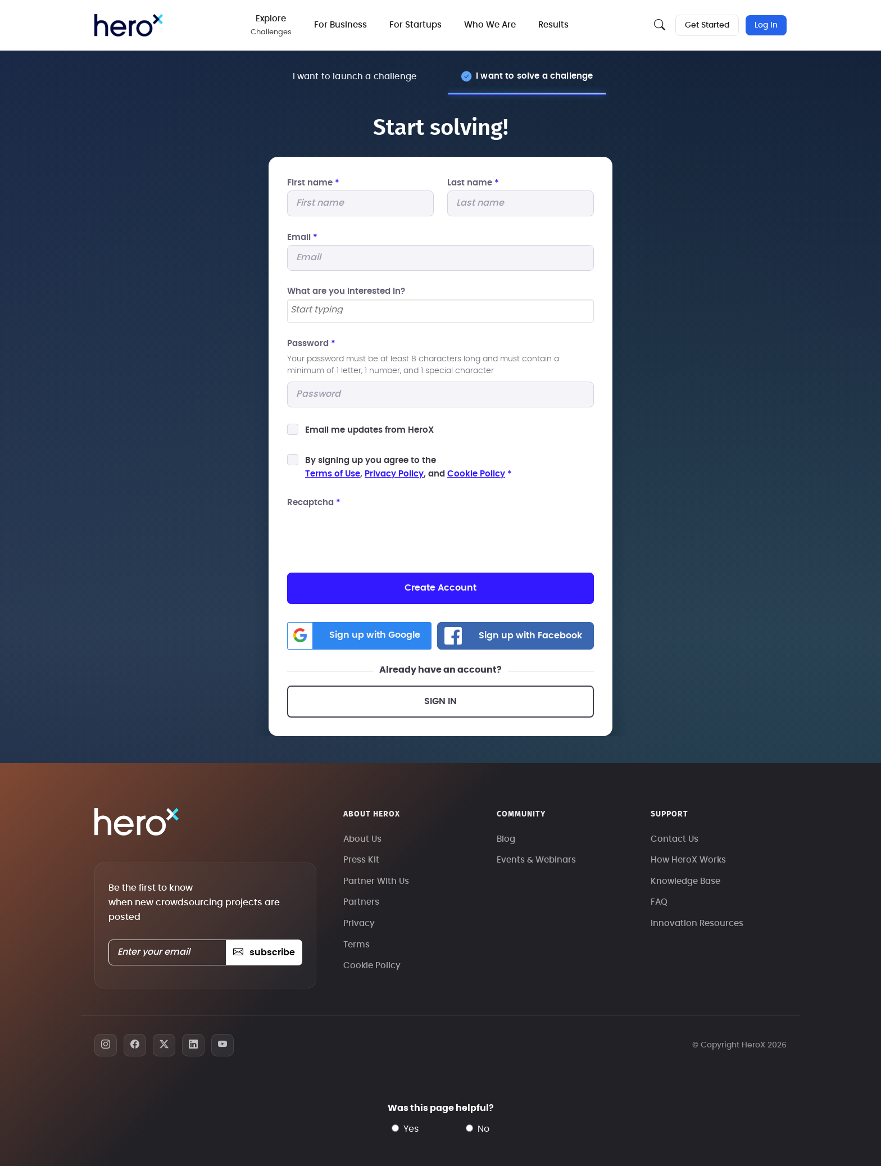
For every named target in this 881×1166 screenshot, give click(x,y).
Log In (766, 25)
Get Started (707, 25)
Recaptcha (313, 502)
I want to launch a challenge (354, 76)
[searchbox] (440, 310)
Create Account (440, 587)
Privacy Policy (394, 474)
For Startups (415, 25)
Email (302, 237)
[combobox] (440, 311)
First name (313, 183)
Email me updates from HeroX (369, 430)
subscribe (263, 952)
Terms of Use (332, 474)
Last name (473, 183)
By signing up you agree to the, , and (408, 467)
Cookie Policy (476, 474)
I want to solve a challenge (534, 76)
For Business (340, 25)
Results (553, 25)
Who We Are (490, 25)
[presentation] (372, 533)
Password (311, 343)
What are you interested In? (346, 291)
